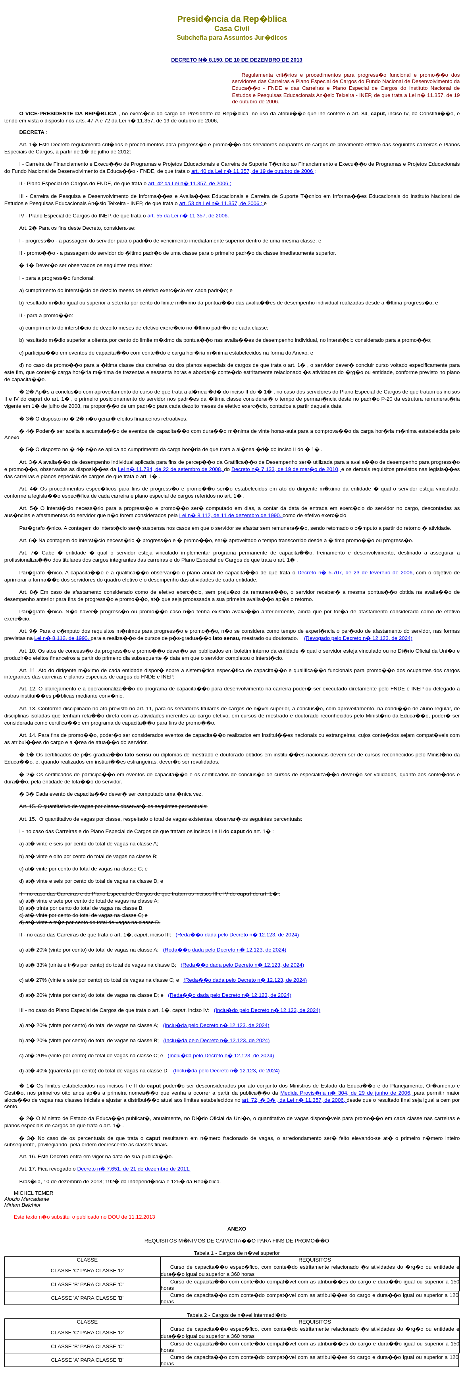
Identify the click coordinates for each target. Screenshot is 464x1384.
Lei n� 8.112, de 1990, (62, 638)
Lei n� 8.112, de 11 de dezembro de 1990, (231, 515)
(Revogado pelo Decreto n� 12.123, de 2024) (358, 638)
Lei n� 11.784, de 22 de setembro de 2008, (171, 469)
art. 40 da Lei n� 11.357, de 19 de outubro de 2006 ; (253, 171)
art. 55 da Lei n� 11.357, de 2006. (188, 216)
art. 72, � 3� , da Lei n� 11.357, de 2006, (294, 1100)
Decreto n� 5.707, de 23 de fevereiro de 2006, (357, 573)
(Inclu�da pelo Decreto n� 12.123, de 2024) (216, 1025)
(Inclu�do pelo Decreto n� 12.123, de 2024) (267, 1010)
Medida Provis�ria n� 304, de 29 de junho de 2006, (347, 1093)
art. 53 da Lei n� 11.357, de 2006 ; (221, 203)
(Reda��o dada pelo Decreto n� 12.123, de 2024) (237, 935)
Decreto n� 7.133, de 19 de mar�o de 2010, (286, 469)
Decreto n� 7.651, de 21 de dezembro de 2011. (134, 1169)
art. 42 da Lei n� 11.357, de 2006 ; (189, 183)
